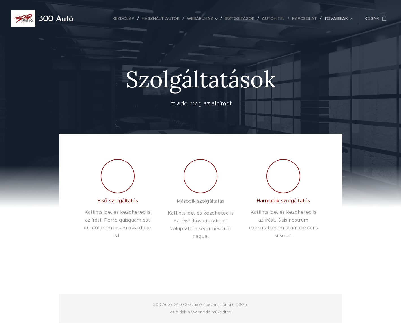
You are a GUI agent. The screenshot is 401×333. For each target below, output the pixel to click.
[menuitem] (125, 18)
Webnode (200, 312)
